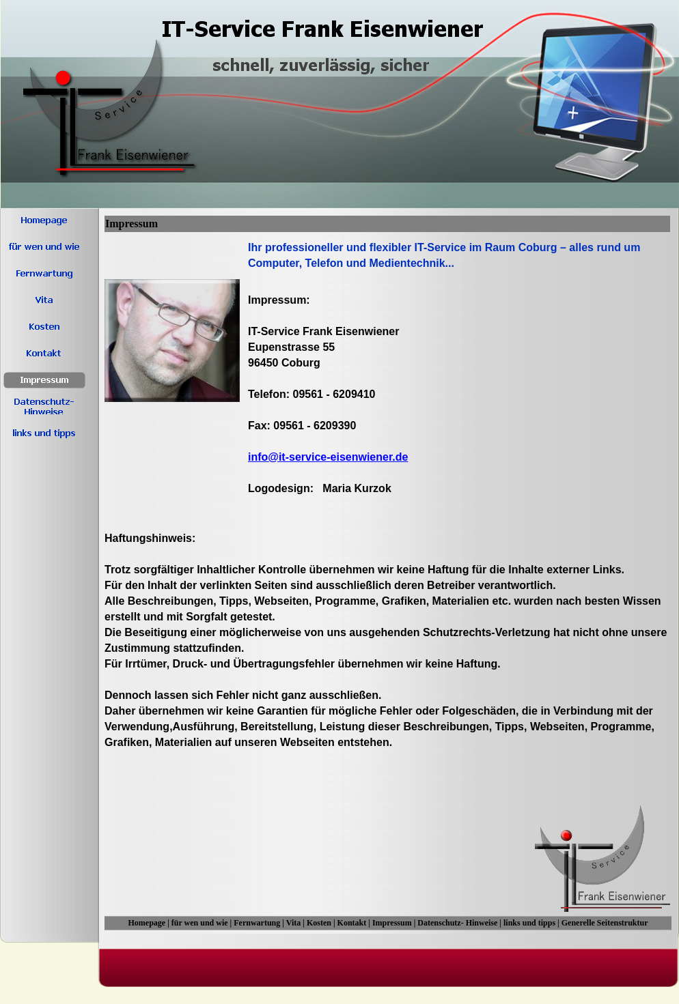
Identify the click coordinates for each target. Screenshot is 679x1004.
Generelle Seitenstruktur (605, 923)
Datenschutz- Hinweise (457, 923)
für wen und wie (199, 923)
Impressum (392, 923)
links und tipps (529, 923)
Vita (293, 923)
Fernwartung (257, 923)
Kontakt (352, 923)
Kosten (319, 923)
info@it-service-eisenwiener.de (328, 457)
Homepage (146, 923)
